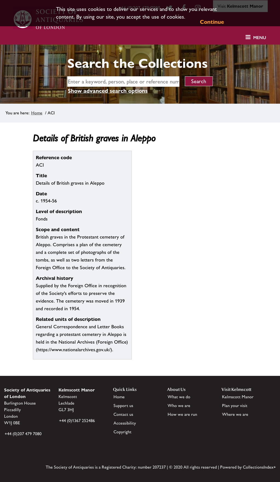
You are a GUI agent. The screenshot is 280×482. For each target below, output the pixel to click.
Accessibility (124, 423)
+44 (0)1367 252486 (77, 420)
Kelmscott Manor (237, 396)
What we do (179, 396)
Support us (123, 405)
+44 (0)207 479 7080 (23, 433)
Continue (212, 22)
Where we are (235, 414)
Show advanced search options (108, 91)
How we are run (182, 414)
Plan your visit (234, 405)
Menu (259, 37)
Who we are (179, 405)
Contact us (123, 414)
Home (36, 112)
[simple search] (123, 81)
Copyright (122, 431)
